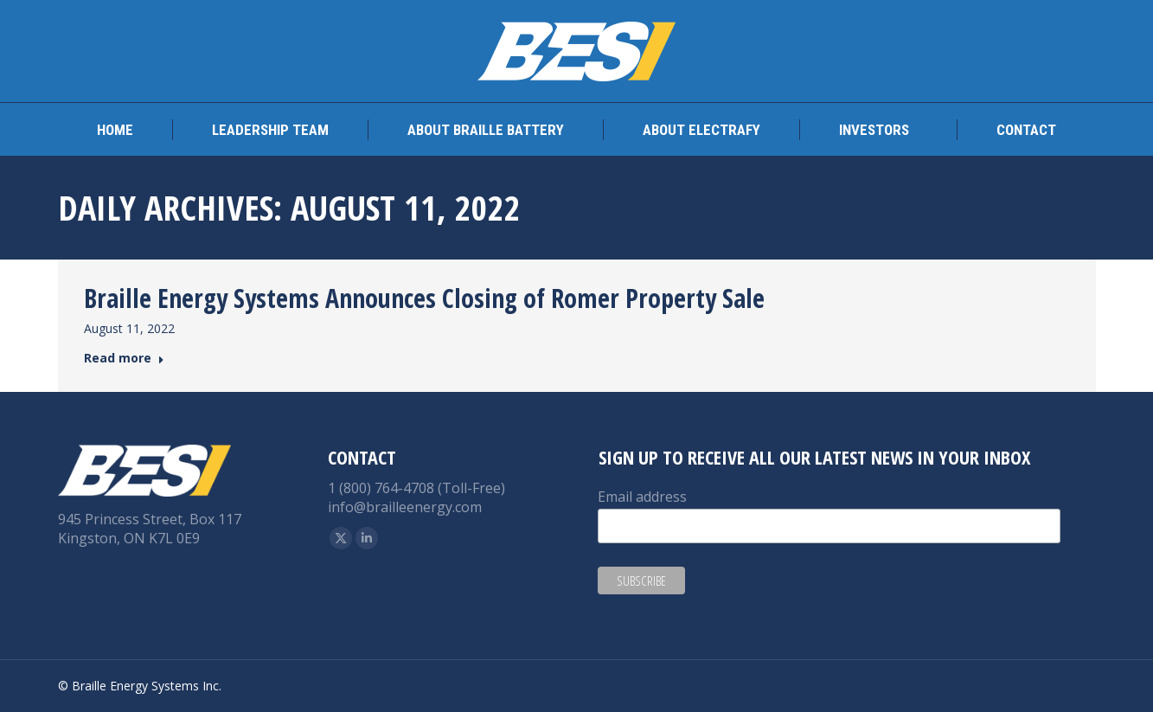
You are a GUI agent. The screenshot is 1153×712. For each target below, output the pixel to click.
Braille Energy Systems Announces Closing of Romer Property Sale (424, 298)
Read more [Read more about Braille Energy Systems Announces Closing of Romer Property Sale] (124, 358)
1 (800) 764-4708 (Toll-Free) (416, 487)
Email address (642, 496)
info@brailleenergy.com (405, 506)
